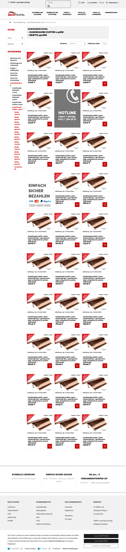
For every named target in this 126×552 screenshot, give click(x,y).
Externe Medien (30, 549)
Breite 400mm (17, 113)
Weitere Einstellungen (70, 549)
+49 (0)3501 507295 (23, 2)
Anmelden (68, 507)
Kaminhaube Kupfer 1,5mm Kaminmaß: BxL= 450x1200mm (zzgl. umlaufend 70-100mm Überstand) (94, 279)
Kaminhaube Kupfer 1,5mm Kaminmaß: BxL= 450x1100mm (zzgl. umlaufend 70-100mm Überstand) (39, 279)
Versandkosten (41, 507)
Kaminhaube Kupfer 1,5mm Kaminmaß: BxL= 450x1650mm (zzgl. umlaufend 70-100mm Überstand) (94, 400)
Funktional (56, 549)
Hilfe (37, 517)
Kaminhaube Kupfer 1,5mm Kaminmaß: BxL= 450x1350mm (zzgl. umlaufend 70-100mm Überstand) (94, 319)
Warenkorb (69, 516)
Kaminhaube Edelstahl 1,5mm (16, 97)
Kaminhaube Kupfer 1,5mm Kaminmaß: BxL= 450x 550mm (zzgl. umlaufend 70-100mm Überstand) (94, 77)
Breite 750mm (17, 148)
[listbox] (40, 61)
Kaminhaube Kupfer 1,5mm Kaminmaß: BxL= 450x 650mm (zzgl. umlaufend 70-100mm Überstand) (94, 118)
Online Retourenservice (44, 514)
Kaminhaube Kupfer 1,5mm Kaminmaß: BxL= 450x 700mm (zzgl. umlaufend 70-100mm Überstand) (38, 158)
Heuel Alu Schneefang (96, 13)
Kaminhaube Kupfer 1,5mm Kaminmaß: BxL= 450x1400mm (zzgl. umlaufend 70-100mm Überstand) (39, 359)
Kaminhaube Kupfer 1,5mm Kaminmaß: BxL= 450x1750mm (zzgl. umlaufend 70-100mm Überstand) (66, 440)
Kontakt (10, 521)
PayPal (44, 549)
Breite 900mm (17, 163)
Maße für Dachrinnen (43, 524)
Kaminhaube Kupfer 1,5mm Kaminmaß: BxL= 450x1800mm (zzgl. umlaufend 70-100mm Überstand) (94, 440)
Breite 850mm (17, 158)
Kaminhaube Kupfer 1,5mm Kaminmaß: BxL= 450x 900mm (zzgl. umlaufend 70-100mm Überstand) (94, 198)
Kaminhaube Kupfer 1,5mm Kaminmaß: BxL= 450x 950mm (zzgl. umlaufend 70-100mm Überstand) (38, 238)
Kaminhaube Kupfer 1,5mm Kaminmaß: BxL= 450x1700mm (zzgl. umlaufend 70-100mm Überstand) (39, 440)
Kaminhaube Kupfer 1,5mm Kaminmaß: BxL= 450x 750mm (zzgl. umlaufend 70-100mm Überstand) (66, 158)
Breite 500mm (17, 123)
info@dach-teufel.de (100, 524)
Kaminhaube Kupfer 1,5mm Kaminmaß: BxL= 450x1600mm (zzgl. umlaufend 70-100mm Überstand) (67, 400)
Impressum (11, 507)
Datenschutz (12, 517)
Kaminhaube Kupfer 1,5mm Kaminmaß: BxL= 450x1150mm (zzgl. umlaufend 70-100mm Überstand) (66, 279)
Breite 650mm (17, 138)
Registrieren (69, 510)
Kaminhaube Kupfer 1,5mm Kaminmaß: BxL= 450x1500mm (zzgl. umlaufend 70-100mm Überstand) (94, 359)
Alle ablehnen (101, 541)
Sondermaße (18, 168)
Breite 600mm (17, 133)
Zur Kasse (68, 519)
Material (15, 44)
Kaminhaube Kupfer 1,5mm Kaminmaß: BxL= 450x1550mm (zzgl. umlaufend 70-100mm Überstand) (39, 400)
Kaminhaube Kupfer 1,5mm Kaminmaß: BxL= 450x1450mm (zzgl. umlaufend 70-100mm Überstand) (66, 359)
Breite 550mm (17, 128)
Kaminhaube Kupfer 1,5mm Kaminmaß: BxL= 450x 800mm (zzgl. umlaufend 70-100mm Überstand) (94, 158)
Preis (15, 38)
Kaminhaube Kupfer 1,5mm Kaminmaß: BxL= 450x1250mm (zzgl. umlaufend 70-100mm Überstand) (39, 319)
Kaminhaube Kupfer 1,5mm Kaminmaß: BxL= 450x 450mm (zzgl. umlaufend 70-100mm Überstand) (38, 77)
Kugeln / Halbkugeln (67, 13)
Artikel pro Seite (94, 43)
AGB (9, 514)
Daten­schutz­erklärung (56, 541)
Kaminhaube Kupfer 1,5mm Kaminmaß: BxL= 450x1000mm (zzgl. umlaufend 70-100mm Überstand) (67, 238)
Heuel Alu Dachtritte (82, 13)
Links (38, 521)
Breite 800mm (17, 153)
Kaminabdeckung (111, 12)
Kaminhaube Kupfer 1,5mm (36, 22)
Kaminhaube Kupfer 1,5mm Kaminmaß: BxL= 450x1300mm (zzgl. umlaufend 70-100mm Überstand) (66, 319)
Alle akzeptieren (101, 536)
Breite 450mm (17, 118)
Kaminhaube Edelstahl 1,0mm (16, 90)
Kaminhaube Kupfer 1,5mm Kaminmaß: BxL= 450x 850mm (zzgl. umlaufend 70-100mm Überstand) (66, 198)
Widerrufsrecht (13, 510)
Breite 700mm (17, 143)
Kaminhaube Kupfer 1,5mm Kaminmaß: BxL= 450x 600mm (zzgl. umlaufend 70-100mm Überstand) (39, 118)
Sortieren (63, 43)
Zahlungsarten (41, 510)
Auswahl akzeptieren (101, 546)
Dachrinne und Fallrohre (37, 13)
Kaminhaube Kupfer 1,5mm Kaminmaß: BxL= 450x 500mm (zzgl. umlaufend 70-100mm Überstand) (66, 77)
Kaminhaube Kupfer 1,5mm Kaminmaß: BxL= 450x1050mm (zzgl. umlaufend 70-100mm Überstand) (94, 238)
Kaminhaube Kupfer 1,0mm (17, 103)
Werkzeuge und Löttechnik (52, 13)
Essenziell (15, 549)
